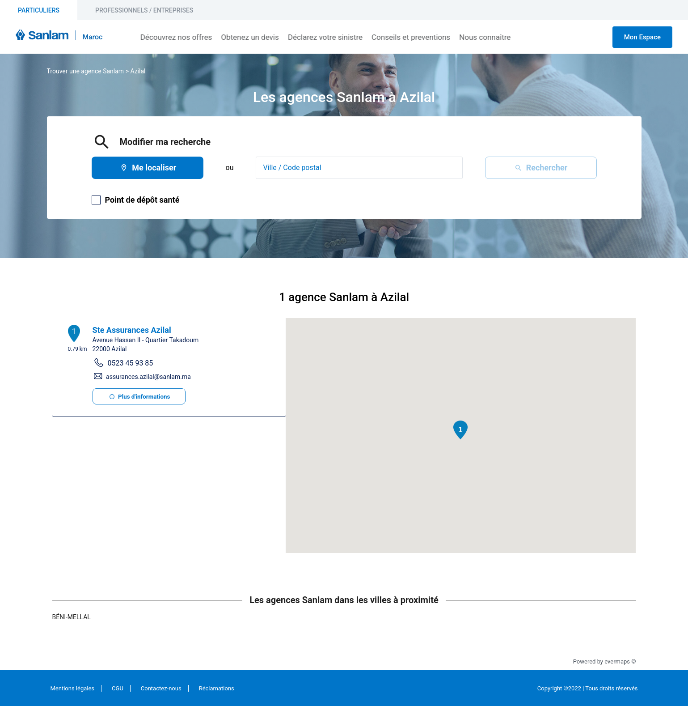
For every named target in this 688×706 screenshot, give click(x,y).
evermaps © (620, 661)
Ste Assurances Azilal (132, 330)
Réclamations (216, 688)
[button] (460, 430)
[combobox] (359, 168)
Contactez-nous (161, 688)
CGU (117, 688)
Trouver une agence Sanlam (85, 71)
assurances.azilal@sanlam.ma (148, 376)
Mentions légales (73, 688)
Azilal (137, 71)
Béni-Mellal (71, 617)
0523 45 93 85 (130, 363)
